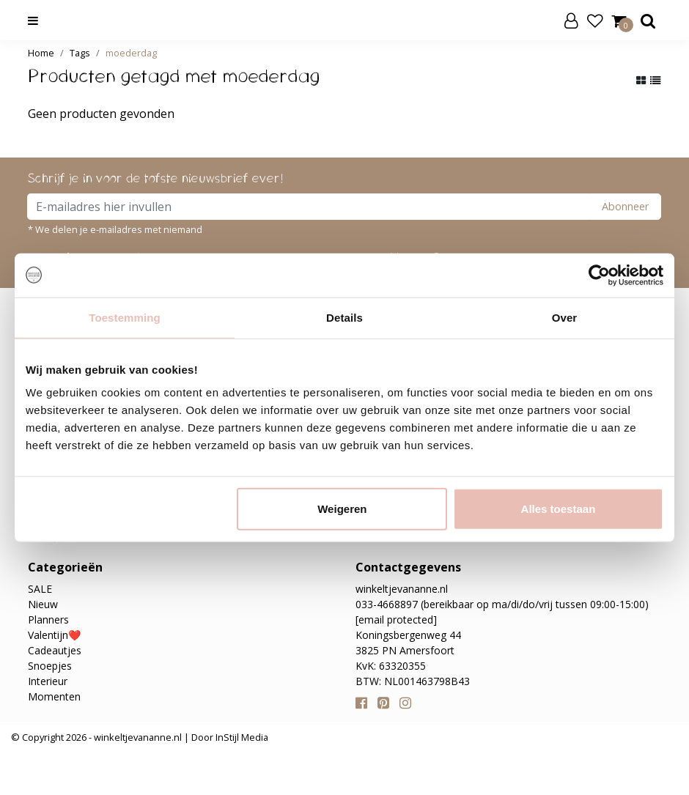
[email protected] (396, 619)
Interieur (47, 681)
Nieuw (43, 604)
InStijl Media (240, 737)
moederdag (131, 52)
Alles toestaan (558, 509)
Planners (48, 619)
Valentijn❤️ (54, 635)
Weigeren (341, 509)
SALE (40, 589)
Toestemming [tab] (125, 317)
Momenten (54, 696)
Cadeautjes (54, 650)
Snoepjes (50, 666)
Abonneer (625, 206)
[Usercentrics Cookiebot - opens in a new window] (599, 275)
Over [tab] (565, 317)
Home (41, 52)
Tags (80, 52)
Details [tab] (344, 317)
